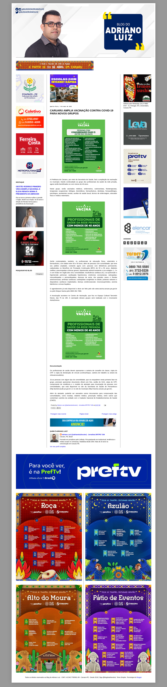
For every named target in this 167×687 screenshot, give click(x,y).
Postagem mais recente (58, 414)
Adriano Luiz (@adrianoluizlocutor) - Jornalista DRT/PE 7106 (83, 434)
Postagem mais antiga (109, 414)
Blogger (139, 677)
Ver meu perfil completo (58, 446)
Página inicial (84, 414)
